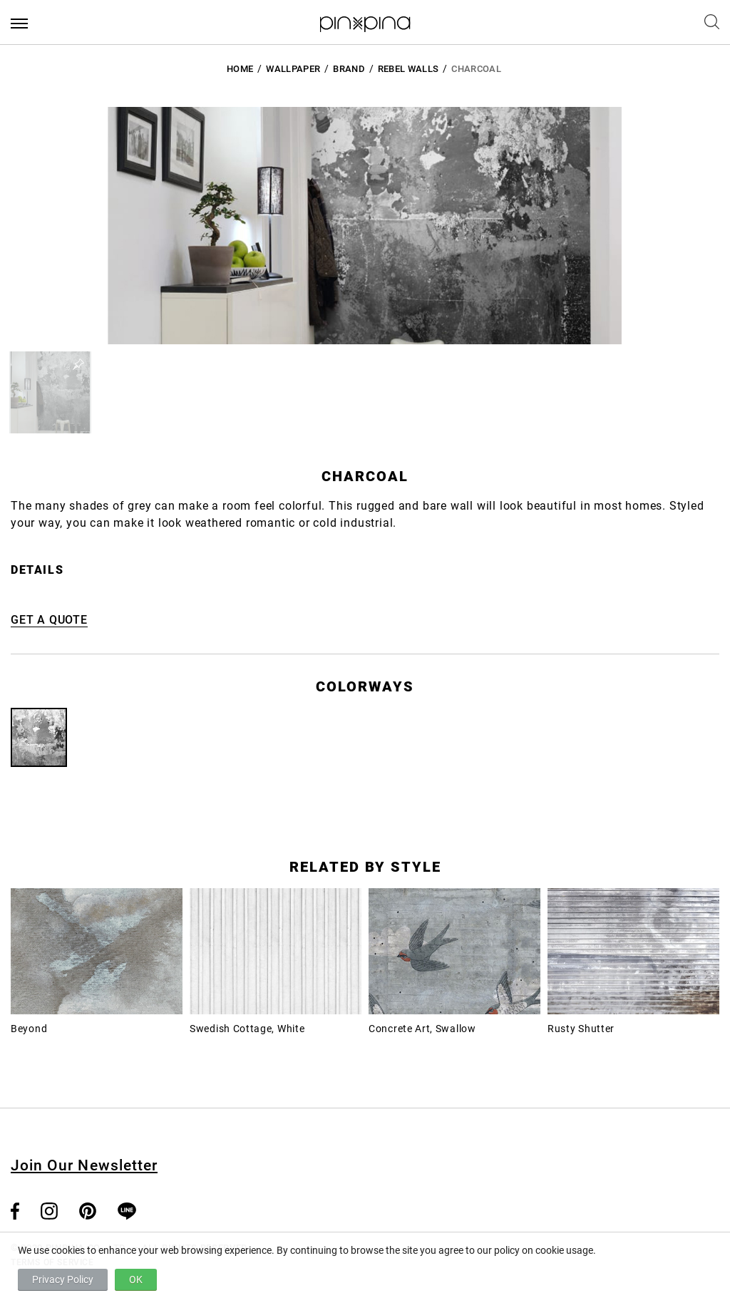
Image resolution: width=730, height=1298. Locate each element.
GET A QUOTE (49, 620)
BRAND (349, 68)
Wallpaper (293, 68)
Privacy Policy (62, 1279)
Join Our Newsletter (84, 1165)
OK (136, 1279)
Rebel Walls (408, 68)
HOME (240, 68)
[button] (50, 392)
